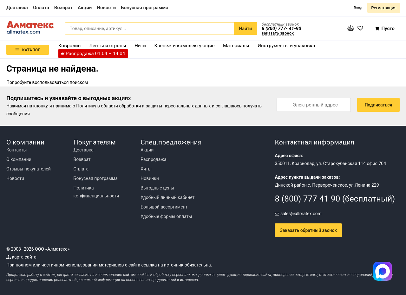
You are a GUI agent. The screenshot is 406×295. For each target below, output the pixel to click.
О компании (18, 159)
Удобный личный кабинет (167, 197)
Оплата (81, 168)
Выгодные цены (157, 187)
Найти (245, 28)
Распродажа (154, 159)
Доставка (84, 149)
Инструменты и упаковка (286, 45)
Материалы (236, 45)
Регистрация (383, 7)
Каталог (27, 50)
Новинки (150, 178)
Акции (147, 149)
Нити (140, 45)
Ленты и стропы (107, 45)
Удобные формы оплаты (166, 216)
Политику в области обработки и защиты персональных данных (143, 105)
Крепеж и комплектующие (184, 45)
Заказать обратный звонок (308, 230)
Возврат (82, 159)
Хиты (146, 168)
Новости (15, 178)
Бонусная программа (96, 178)
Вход (358, 8)
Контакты (16, 149)
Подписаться (378, 104)
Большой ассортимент (164, 206)
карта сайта (21, 257)
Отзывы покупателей (28, 168)
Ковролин (69, 45)
